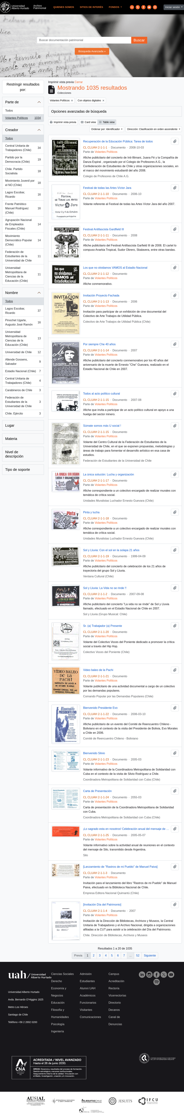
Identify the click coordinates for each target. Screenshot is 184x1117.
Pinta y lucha (91, 512)
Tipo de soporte (17, 470)
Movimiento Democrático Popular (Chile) (23, 240)
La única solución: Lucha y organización (108, 474)
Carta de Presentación (97, 791)
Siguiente (150, 955)
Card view (88, 122)
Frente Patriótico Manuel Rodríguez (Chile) (23, 208)
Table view (107, 122)
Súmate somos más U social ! (102, 425)
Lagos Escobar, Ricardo (23, 194)
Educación (58, 1002)
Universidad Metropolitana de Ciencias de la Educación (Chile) (23, 274)
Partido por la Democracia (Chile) (23, 159)
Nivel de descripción (14, 454)
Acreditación (116, 981)
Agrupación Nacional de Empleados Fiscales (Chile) (23, 224)
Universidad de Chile (23, 353)
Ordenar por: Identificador (105, 129)
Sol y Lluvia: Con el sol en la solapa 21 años (111, 550)
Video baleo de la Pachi (98, 669)
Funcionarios (88, 1002)
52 (138, 955)
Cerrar (79, 82)
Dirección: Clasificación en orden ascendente (152, 129)
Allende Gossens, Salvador (23, 361)
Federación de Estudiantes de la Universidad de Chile (23, 256)
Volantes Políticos (23, 119)
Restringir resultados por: (23, 87)
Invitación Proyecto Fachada (101, 295)
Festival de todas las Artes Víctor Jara (107, 187)
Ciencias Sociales (62, 973)
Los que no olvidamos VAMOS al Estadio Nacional (115, 267)
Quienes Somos (63, 7)
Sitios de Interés (91, 7)
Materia (11, 439)
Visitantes (86, 1009)
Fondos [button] (114, 7)
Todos (9, 110)
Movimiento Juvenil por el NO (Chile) (23, 183)
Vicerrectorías (117, 995)
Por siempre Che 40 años (99, 344)
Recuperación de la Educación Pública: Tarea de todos (118, 141)
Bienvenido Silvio (94, 753)
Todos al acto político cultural (101, 393)
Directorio (114, 1002)
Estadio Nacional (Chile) (23, 372)
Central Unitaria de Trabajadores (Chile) (23, 148)
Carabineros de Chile (23, 391)
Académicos (87, 995)
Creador (11, 130)
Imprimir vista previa (63, 122)
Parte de (12, 102)
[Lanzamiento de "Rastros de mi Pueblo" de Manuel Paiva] (120, 866)
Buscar (139, 40)
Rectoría (113, 988)
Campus (113, 973)
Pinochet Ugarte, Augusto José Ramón (23, 322)
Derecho (56, 981)
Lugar (9, 425)
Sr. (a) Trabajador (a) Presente (102, 625)
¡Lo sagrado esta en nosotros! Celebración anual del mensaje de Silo (126, 828)
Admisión (86, 973)
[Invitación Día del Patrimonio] (102, 904)
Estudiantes (87, 981)
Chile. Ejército (23, 414)
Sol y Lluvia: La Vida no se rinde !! (104, 588)
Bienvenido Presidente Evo (100, 707)
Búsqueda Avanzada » (92, 51)
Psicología (57, 1024)
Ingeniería (57, 1031)
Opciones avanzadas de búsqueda (79, 111)
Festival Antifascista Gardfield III (103, 229)
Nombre (11, 293)
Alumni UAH (87, 988)
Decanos (114, 1009)
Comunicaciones (90, 1017)
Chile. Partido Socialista (23, 171)
